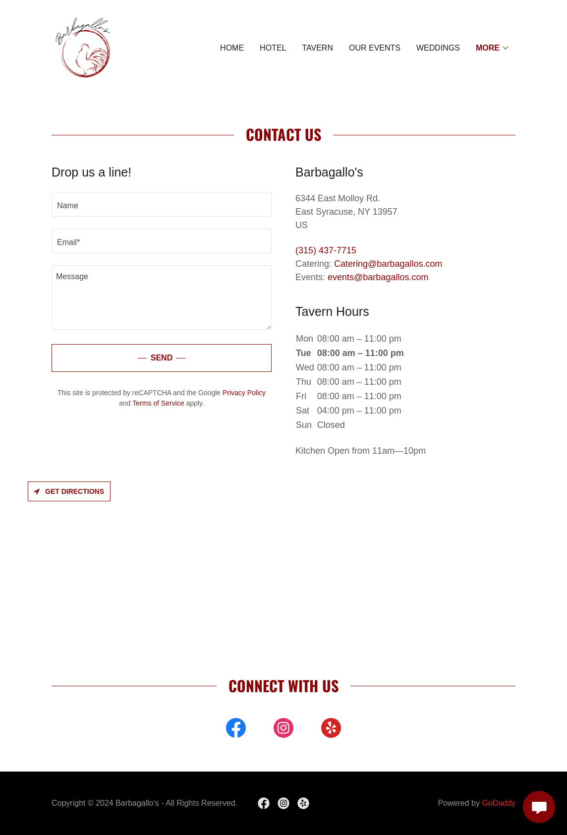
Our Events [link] (374, 48)
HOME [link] (232, 48)
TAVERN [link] (317, 48)
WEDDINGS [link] (438, 48)
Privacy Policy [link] (244, 393)
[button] (493, 48)
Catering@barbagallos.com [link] (388, 264)
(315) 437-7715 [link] (325, 250)
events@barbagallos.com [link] (378, 277)
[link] (84, 48)
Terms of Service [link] (158, 403)
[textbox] (162, 204)
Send (161, 358)
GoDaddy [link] (498, 803)
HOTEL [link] (273, 48)
